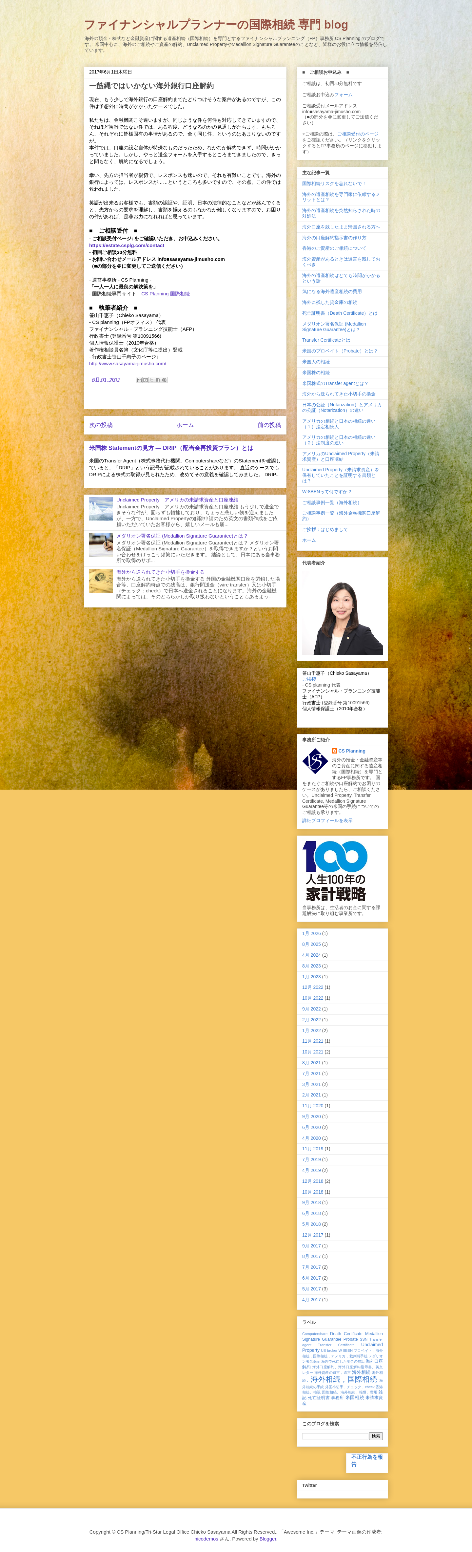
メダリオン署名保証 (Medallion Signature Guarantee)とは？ (182, 536)
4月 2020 (311, 1138)
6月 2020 (311, 1127)
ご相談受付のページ (358, 134)
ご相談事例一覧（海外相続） (332, 502)
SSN (363, 1339)
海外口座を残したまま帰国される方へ (341, 226)
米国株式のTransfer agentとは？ (335, 383)
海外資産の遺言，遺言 (332, 1372)
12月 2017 (313, 1235)
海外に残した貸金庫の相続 (329, 302)
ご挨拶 (309, 679)
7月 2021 (311, 1073)
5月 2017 (311, 1288)
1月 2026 (311, 933)
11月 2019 (313, 1148)
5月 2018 (311, 1224)
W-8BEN (346, 1350)
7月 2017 (311, 1267)
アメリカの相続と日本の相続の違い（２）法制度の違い (339, 440)
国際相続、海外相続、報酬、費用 (350, 1392)
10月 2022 (313, 998)
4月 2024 (311, 955)
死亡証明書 (319, 1397)
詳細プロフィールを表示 (327, 820)
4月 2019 (311, 1170)
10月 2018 (313, 1192)
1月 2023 (311, 976)
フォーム (343, 94)
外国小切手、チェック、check (350, 1387)
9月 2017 (311, 1245)
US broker (329, 1350)
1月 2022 (311, 1030)
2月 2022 (311, 1019)
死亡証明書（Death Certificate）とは (340, 313)
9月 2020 (311, 1116)
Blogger (268, 1538)
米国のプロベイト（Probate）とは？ (340, 350)
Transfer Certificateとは (326, 340)
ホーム (185, 425)
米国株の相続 (316, 372)
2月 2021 (311, 1094)
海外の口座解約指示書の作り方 (334, 237)
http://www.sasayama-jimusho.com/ (127, 363)
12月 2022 (313, 987)
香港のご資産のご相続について (334, 248)
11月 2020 (313, 1105)
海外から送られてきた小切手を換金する (160, 572)
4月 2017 (311, 1299)
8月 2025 (311, 944)
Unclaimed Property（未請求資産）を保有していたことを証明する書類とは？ (340, 475)
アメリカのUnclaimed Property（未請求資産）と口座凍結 (340, 456)
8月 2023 (311, 965)
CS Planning (352, 751)
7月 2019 (311, 1159)
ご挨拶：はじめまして (325, 529)
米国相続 (354, 1397)
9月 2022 (311, 1008)
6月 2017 (311, 1278)
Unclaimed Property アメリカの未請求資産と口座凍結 (177, 499)
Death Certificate (346, 1333)
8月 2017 (311, 1256)
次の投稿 (101, 425)
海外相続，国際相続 (344, 1379)
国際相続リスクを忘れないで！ (334, 183)
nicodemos (206, 1538)
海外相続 (361, 1372)
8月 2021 (311, 1062)
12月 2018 (313, 1181)
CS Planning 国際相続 (165, 293)
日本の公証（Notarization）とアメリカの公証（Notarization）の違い (342, 407)
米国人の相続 (316, 361)
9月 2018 (311, 1202)
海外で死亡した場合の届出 (342, 1361)
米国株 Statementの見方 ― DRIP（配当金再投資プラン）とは (171, 448)
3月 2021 (311, 1084)
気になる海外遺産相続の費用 (332, 291)
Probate (351, 1339)
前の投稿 (269, 425)
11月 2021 (313, 1041)
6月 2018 (311, 1213)
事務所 (337, 1397)
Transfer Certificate (336, 1345)
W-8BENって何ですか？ (327, 491)
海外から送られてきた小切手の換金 (339, 393)
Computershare (314, 1334)
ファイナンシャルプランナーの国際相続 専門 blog (216, 24)
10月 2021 (313, 1051)
